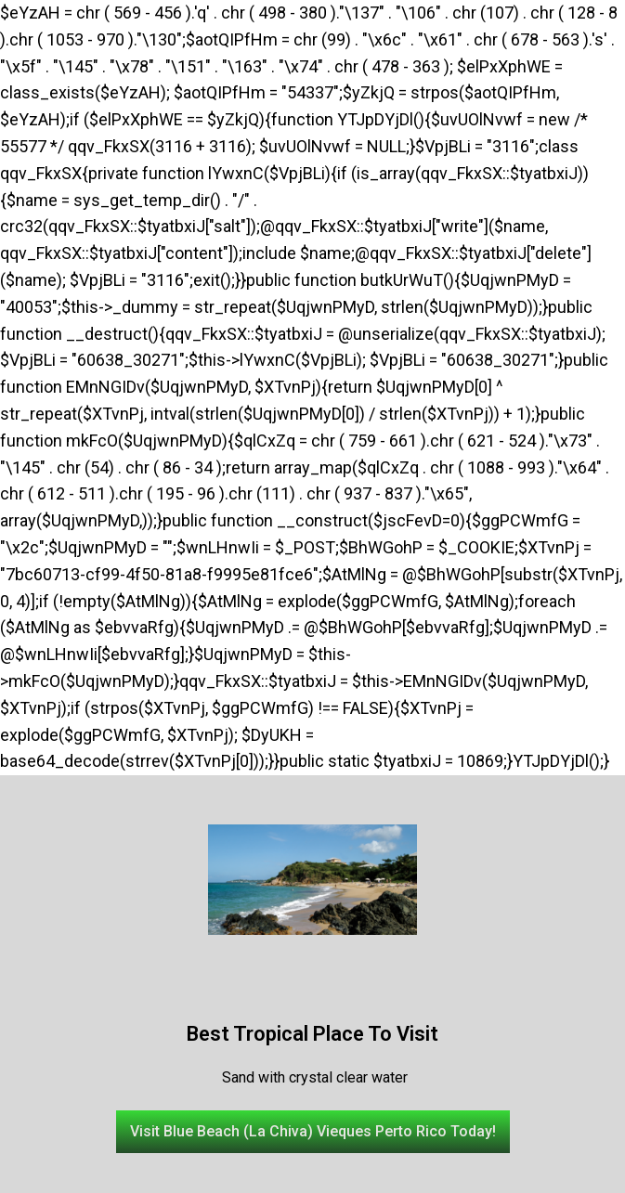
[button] (313, 1131)
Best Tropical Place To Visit (312, 1033)
